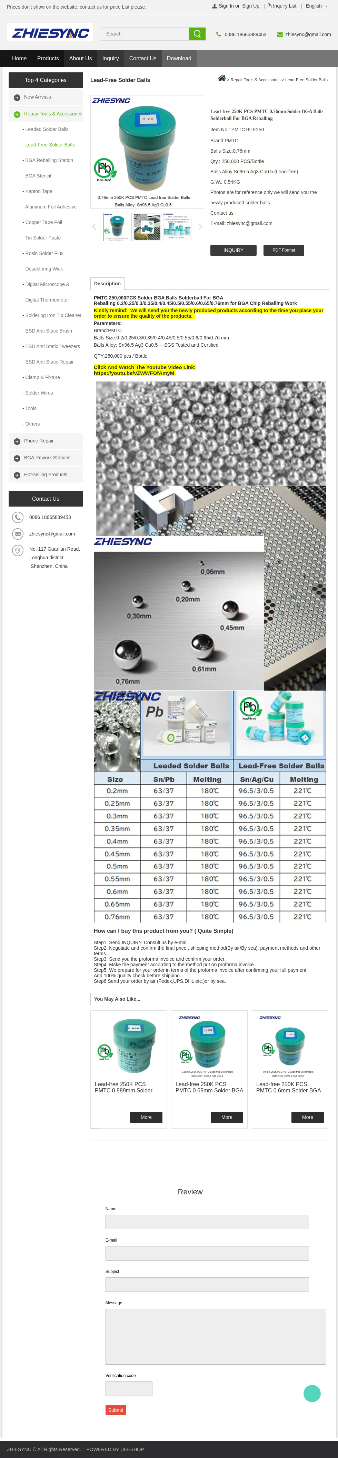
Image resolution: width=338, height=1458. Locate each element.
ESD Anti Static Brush (49, 331)
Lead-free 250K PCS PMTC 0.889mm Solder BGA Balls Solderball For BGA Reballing (125, 1093)
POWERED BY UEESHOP (115, 1449)
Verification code (121, 1375)
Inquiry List (285, 6)
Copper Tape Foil (44, 222)
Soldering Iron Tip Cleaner (54, 315)
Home (19, 58)
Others (33, 424)
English (314, 6)
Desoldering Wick (44, 269)
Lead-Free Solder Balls (50, 144)
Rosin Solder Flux (45, 253)
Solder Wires (39, 393)
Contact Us (143, 58)
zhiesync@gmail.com (308, 34)
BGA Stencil (38, 176)
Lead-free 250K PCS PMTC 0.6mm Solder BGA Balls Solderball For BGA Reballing (288, 1093)
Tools (31, 408)
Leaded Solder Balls (47, 129)
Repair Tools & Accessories (53, 113)
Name (111, 1208)
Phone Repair (39, 440)
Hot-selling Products (45, 474)
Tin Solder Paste (43, 238)
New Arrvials (37, 97)
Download (179, 58)
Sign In (226, 6)
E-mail (111, 1240)
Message (114, 1303)
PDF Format (283, 250)
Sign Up (250, 6)
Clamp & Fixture (43, 377)
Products (48, 58)
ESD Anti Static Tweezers (53, 346)
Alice (312, 1393)
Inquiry (110, 58)
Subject (112, 1271)
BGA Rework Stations (47, 457)
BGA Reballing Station (49, 160)
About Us (80, 58)
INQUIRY (233, 250)
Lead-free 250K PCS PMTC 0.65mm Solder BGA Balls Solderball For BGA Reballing (209, 1093)
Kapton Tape (39, 191)
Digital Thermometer (47, 300)
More (146, 1117)
